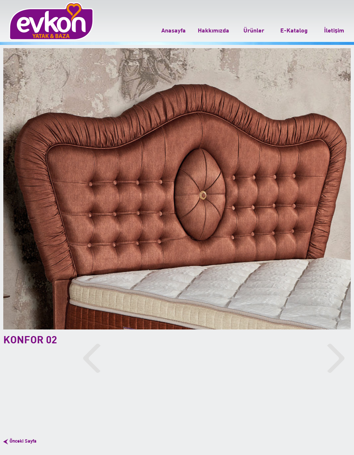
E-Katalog (294, 31)
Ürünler (253, 31)
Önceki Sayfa (22, 441)
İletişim (334, 31)
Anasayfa (173, 31)
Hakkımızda (213, 31)
